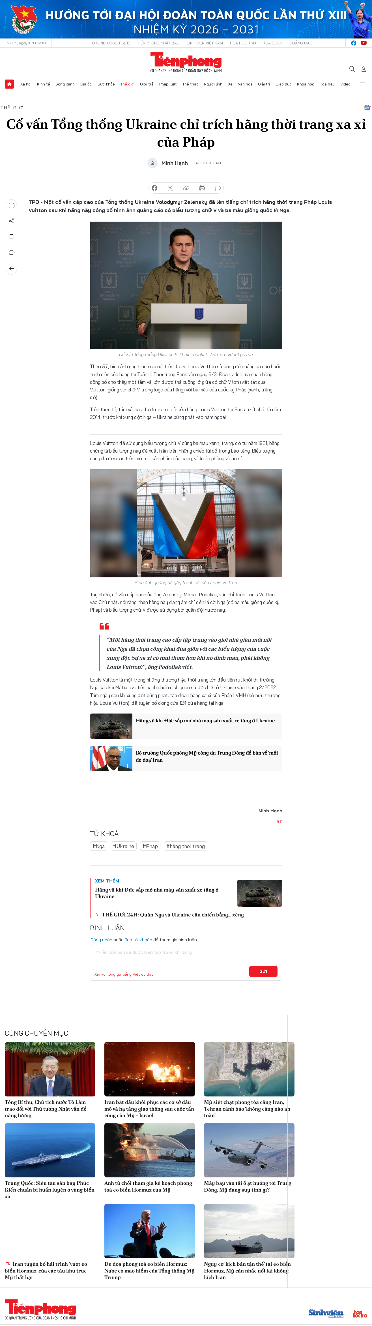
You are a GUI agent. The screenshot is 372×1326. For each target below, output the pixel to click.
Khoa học (305, 84)
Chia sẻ (11, 221)
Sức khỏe (106, 84)
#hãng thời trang (185, 846)
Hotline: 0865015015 (110, 43)
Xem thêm (362, 84)
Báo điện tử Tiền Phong (186, 62)
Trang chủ (9, 84)
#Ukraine (123, 846)
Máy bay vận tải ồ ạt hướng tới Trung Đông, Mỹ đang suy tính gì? (247, 1186)
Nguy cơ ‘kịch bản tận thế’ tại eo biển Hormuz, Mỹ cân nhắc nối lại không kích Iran (247, 1270)
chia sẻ (154, 188)
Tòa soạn (272, 43)
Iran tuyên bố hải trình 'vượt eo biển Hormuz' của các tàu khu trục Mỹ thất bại (46, 1270)
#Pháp (150, 846)
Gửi (263, 971)
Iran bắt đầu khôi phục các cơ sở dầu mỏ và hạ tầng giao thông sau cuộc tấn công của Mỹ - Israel (149, 1109)
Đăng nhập (101, 939)
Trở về (11, 268)
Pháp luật (168, 84)
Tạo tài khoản (138, 939)
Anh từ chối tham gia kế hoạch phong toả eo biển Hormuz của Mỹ (148, 1186)
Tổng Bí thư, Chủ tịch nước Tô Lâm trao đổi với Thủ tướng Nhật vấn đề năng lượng (46, 1109)
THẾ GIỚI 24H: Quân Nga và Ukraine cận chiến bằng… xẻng (173, 914)
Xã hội (25, 84)
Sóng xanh (65, 84)
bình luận (217, 188)
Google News (367, 107)
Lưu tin (11, 237)
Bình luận (11, 252)
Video (345, 84)
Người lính (213, 84)
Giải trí (264, 84)
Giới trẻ (147, 84)
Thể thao (190, 84)
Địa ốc (86, 84)
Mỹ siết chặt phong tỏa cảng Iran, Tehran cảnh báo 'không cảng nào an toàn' (247, 1109)
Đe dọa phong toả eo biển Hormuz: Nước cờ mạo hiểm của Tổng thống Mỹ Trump (149, 1270)
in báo (202, 188)
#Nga (99, 846)
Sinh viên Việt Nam (205, 43)
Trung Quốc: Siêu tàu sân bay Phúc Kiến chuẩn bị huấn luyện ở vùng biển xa (49, 1189)
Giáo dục (284, 84)
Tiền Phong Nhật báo (158, 43)
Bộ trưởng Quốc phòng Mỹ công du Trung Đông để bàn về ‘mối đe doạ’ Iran (207, 756)
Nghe (11, 205)
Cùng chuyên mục (36, 1033)
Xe (230, 84)
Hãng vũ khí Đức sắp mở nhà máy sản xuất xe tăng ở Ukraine (205, 720)
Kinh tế (43, 84)
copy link (186, 188)
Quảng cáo (300, 43)
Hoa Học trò (243, 43)
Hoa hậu (327, 84)
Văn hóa (245, 84)
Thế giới (127, 84)
